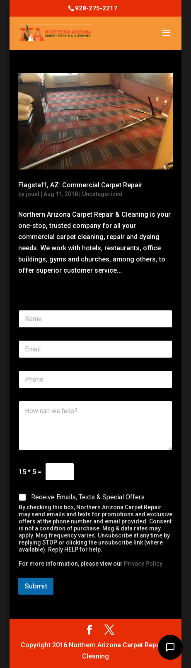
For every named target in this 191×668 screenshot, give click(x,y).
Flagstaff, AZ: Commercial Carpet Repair (80, 185)
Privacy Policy (143, 563)
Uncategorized (102, 194)
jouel (32, 194)
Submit (35, 586)
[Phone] (95, 379)
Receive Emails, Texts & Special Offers (88, 497)
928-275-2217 (96, 8)
